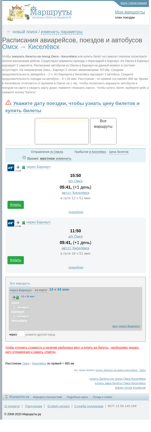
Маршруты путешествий (47, 397)
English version (58, 406)
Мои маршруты (130, 12)
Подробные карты (77, 397)
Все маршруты (20, 283)
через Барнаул (38, 167)
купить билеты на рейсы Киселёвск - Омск (121, 370)
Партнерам (33, 406)
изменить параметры (62, 31)
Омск (26, 363)
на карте (41, 290)
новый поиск (25, 31)
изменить (63, 158)
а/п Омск (75, 181)
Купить (15, 205)
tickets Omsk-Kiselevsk (130, 387)
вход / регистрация (134, 3)
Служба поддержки (89, 406)
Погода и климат (102, 397)
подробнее (75, 212)
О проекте (12, 406)
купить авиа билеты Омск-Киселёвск (120, 383)
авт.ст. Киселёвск (75, 193)
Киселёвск (39, 363)
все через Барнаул (126, 326)
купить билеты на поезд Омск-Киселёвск (118, 378)
